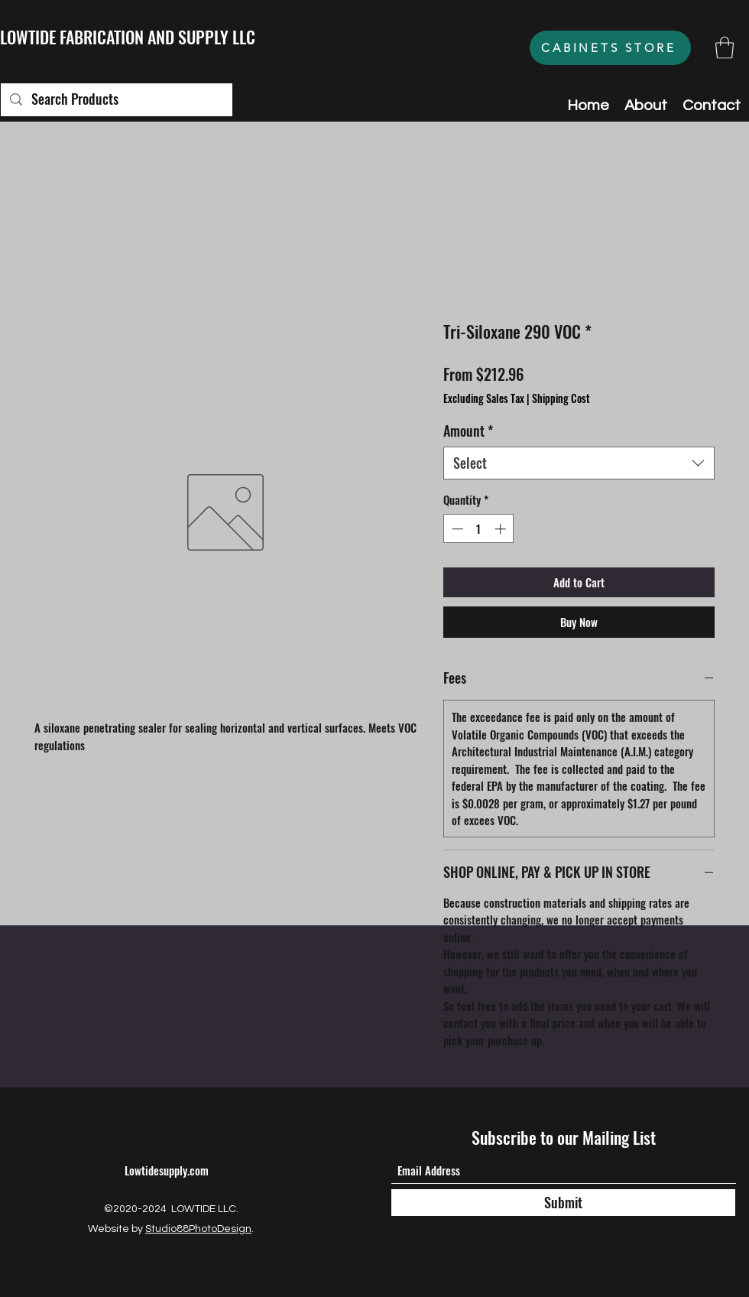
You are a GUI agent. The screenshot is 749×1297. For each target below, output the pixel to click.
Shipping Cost (561, 398)
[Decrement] (456, 529)
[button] (724, 48)
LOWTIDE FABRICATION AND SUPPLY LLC (127, 36)
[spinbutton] (478, 529)
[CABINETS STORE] (610, 48)
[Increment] (501, 529)
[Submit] (563, 1202)
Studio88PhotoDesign (198, 1229)
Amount (468, 430)
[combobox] (579, 463)
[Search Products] (115, 99)
